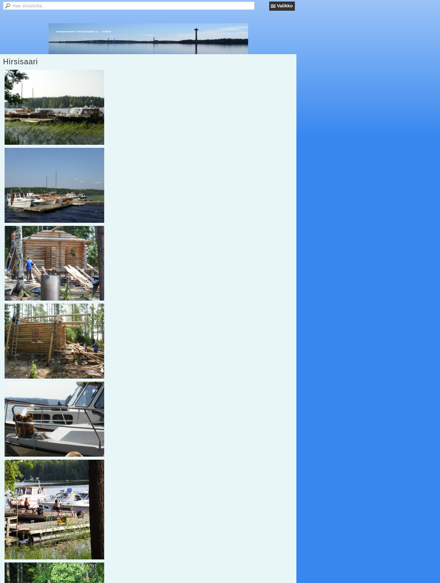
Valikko (285, 5)
